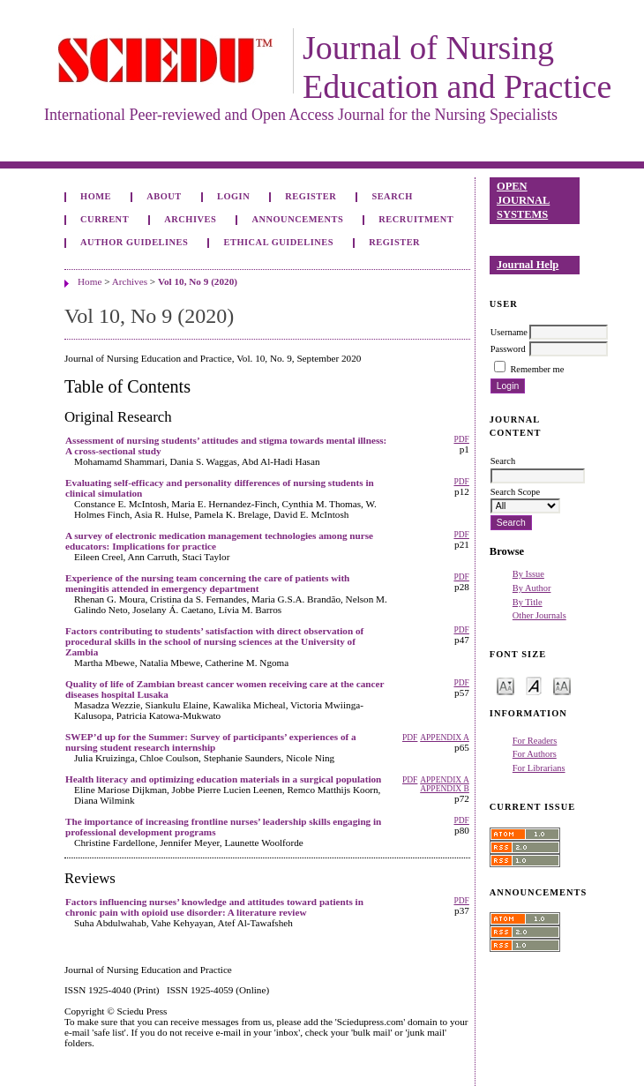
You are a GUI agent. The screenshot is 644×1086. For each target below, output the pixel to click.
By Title (528, 602)
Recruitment (415, 219)
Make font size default (534, 685)
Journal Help (527, 264)
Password (508, 349)
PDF (460, 439)
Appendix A (444, 737)
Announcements (297, 219)
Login (233, 196)
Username (509, 332)
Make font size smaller (505, 685)
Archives (190, 219)
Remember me (537, 369)
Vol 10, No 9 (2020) (197, 281)
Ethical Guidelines (279, 242)
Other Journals (539, 615)
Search (391, 196)
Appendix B (444, 788)
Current (104, 219)
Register (310, 196)
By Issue (528, 574)
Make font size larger (562, 685)
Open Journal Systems (523, 200)
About (164, 196)
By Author (532, 588)
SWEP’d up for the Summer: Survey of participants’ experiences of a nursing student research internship (210, 742)
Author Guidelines (134, 242)
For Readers (535, 740)
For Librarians (539, 768)
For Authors (535, 754)
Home (95, 196)
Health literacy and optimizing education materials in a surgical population (223, 779)
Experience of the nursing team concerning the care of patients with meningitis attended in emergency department (207, 583)
